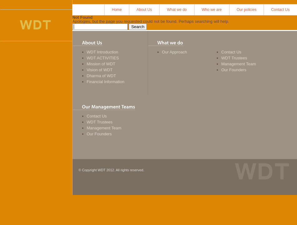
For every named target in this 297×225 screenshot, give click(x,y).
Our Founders (233, 70)
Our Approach (174, 52)
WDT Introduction (102, 52)
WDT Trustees (234, 58)
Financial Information (106, 81)
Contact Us (280, 10)
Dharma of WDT (101, 75)
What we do (176, 10)
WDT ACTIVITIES (103, 58)
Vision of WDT (100, 70)
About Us (144, 10)
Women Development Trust (35, 25)
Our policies (246, 10)
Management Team (238, 64)
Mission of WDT (101, 64)
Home (117, 10)
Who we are (212, 10)
